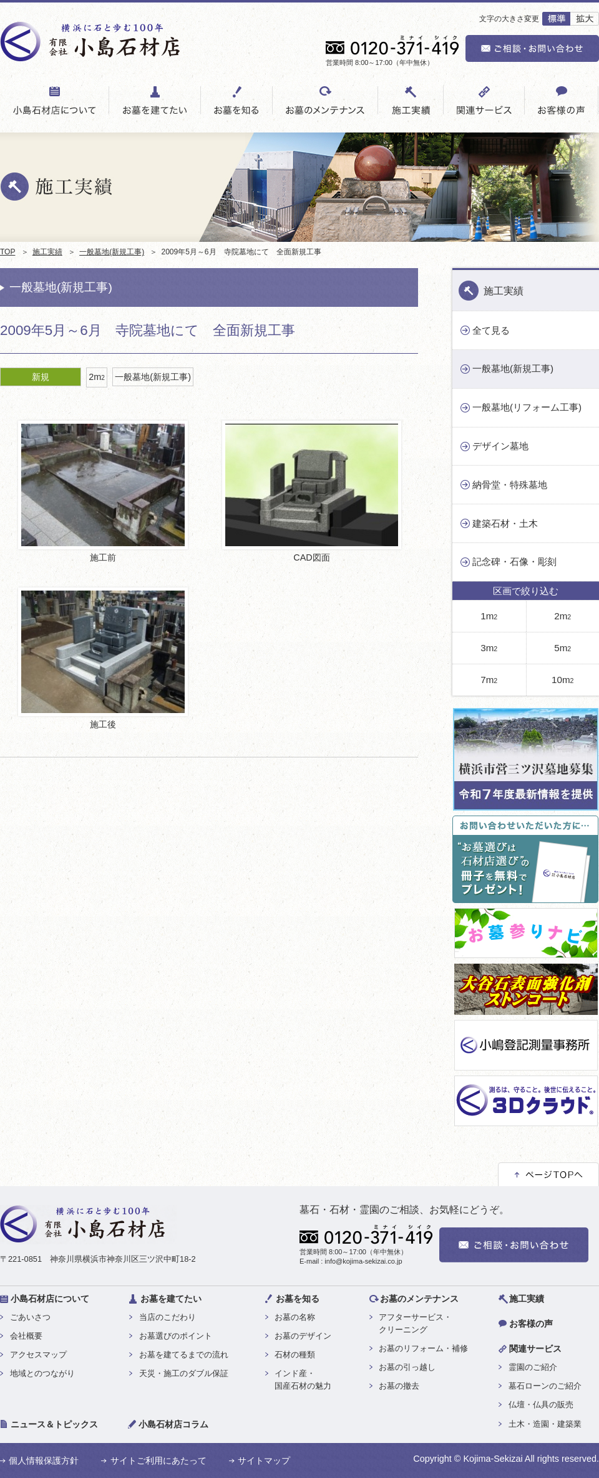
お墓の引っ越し (407, 1367)
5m (562, 647)
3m (488, 647)
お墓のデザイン (303, 1336)
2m (97, 377)
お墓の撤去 (399, 1386)
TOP (7, 251)
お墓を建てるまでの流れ (183, 1354)
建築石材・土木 (505, 523)
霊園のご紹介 (533, 1367)
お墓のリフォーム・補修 (423, 1348)
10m (562, 679)
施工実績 (47, 251)
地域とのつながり (42, 1373)
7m (488, 679)
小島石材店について (50, 1299)
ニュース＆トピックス (54, 1424)
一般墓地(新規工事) (111, 251)
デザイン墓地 (500, 446)
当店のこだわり (167, 1317)
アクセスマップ (38, 1354)
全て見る (491, 330)
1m (488, 616)
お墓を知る (297, 1299)
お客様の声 (531, 1324)
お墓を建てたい (171, 1299)
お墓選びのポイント (175, 1336)
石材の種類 (295, 1354)
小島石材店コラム (173, 1424)
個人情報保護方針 (44, 1461)
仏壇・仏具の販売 (541, 1404)
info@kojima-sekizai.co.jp (363, 1261)
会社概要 (26, 1336)
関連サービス (535, 1349)
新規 (40, 377)
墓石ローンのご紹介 (545, 1386)
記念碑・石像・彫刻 (514, 561)
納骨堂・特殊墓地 (509, 484)
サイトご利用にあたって (158, 1461)
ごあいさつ (30, 1317)
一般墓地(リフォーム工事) (527, 407)
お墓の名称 (295, 1317)
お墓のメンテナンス (419, 1299)
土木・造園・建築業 (545, 1424)
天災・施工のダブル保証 (183, 1373)
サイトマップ (264, 1461)
